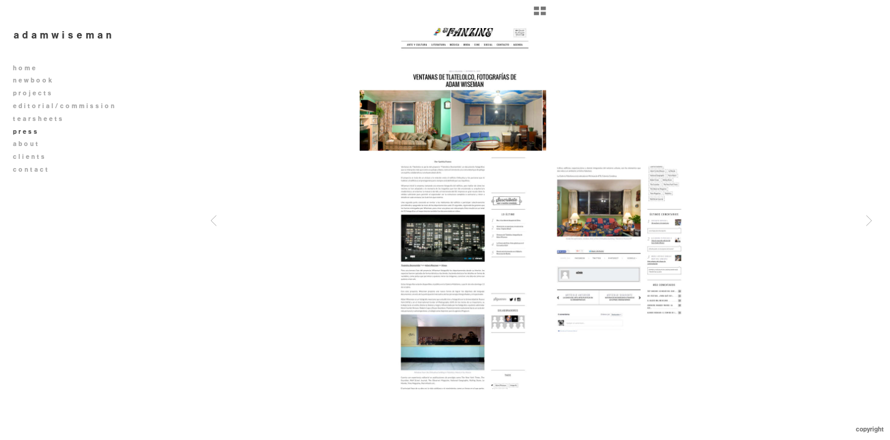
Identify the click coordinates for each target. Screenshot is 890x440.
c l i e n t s (29, 157)
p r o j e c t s (36, 93)
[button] (539, 15)
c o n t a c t (30, 170)
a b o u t (25, 144)
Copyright (870, 429)
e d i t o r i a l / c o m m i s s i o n (68, 106)
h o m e (24, 68)
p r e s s (25, 132)
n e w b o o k (37, 80)
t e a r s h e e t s (37, 119)
